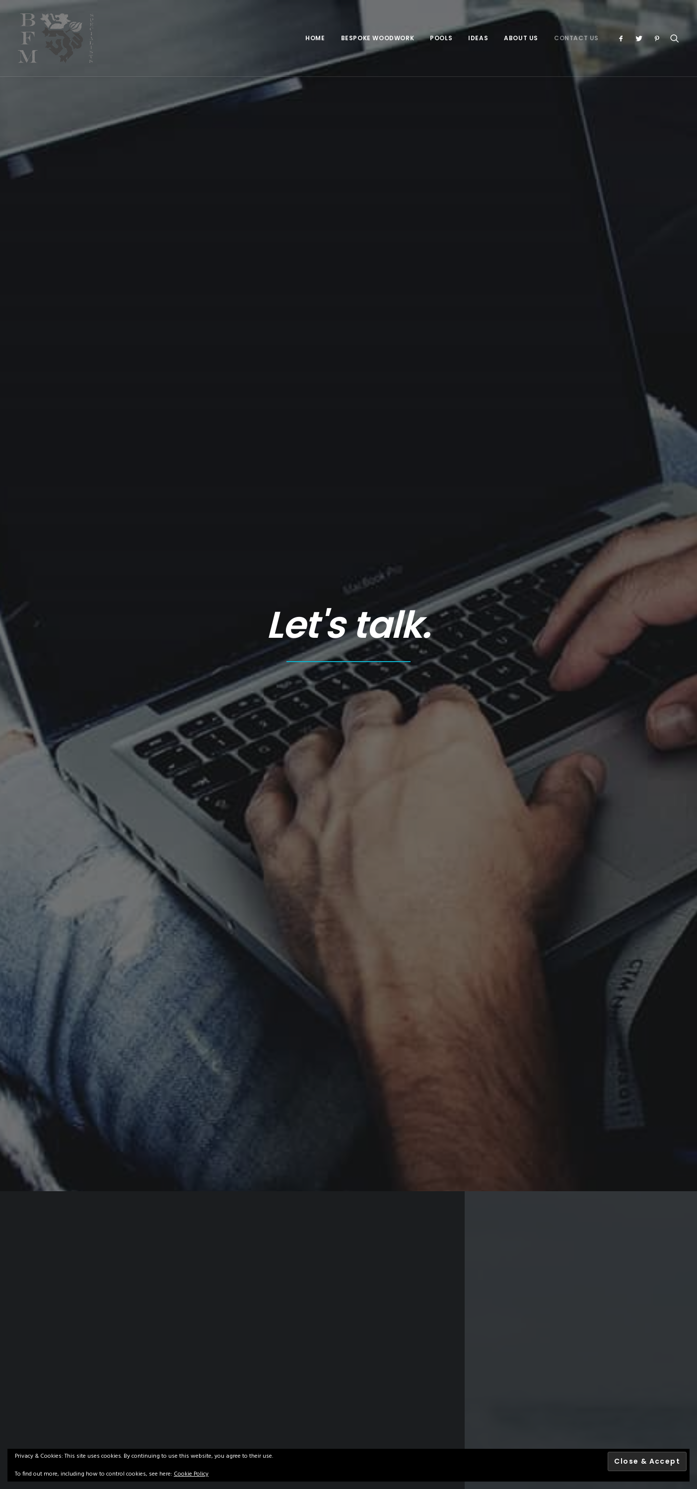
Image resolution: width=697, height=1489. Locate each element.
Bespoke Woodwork (378, 38)
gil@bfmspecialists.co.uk (573, 433)
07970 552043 (554, 397)
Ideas (478, 38)
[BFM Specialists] (55, 38)
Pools (441, 38)
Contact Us (576, 38)
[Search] (672, 38)
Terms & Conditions (245, 1340)
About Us (521, 38)
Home (315, 38)
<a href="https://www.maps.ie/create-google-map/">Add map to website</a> (232, 446)
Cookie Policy (191, 1474)
